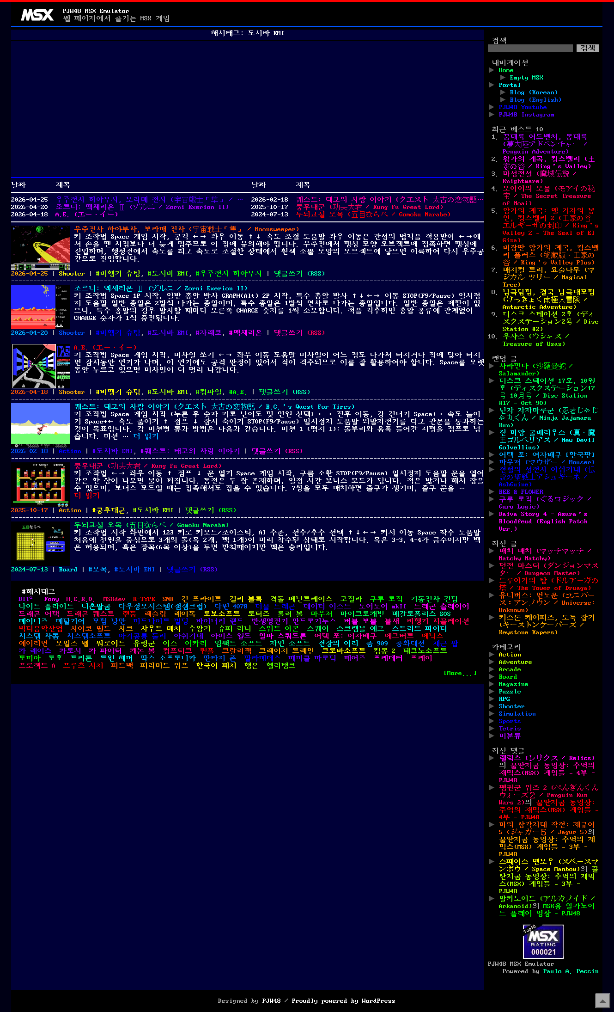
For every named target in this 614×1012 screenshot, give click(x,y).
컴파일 (211, 392)
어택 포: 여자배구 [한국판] (547, 455)
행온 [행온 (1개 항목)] (251, 665)
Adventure (515, 662)
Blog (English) (536, 100)
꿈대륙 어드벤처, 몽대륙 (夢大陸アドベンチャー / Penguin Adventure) (545, 144)
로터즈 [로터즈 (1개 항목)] (259, 614)
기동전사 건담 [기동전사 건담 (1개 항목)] (434, 599)
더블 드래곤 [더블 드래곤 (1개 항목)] (275, 606)
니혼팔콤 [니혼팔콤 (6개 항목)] (96, 606)
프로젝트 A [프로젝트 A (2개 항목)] (36, 665)
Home (506, 70)
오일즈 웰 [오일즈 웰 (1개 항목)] (72, 643)
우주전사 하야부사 (231, 273)
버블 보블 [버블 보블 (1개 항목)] (360, 621)
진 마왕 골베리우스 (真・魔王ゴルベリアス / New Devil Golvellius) (547, 440)
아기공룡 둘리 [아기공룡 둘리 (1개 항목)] (142, 636)
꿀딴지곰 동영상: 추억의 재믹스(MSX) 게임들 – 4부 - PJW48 (547, 773)
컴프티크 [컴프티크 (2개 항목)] (177, 651)
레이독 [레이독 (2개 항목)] (185, 614)
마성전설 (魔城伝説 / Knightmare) (540, 177)
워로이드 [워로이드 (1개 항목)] (111, 643)
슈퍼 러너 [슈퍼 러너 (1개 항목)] (234, 628)
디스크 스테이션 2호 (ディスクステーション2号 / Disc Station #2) (551, 322)
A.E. (240, 392)
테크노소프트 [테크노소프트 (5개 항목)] (425, 651)
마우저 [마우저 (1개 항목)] (321, 614)
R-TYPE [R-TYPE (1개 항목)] (144, 599)
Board (68, 569)
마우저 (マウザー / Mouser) (547, 462)
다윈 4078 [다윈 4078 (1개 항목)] (231, 606)
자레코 (211, 333)
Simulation (517, 714)
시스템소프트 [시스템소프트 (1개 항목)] (89, 636)
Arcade (510, 669)
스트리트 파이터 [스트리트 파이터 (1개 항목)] (419, 628)
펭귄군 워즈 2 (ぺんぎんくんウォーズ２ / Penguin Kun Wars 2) (549, 795)
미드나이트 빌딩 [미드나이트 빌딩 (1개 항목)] (160, 621)
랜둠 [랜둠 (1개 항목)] (129, 614)
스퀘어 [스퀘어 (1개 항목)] (318, 628)
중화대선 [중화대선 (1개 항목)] (410, 643)
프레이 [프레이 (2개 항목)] (421, 658)
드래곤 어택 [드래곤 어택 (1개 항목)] (38, 614)
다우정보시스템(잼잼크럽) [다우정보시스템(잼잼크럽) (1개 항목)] (162, 606)
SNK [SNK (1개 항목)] (168, 599)
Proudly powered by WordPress (343, 1001)
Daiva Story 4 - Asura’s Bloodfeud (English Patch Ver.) (543, 521)
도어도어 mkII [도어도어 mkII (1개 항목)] (383, 606)
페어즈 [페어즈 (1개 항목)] (355, 658)
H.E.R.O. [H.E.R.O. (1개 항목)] (81, 599)
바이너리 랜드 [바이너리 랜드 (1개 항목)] (220, 621)
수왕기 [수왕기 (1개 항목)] (199, 628)
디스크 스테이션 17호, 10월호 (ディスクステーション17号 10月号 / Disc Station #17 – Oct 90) (547, 392)
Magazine (514, 684)
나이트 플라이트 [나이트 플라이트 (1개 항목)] (46, 606)
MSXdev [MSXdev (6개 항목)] (114, 599)
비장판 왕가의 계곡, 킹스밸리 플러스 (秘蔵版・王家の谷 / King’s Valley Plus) (551, 255)
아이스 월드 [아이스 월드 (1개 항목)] (231, 636)
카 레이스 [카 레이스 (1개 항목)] (35, 651)
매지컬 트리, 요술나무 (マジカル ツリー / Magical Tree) (549, 277)
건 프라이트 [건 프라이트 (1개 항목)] (201, 599)
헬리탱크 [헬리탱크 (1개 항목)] (281, 665)
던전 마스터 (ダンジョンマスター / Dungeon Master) (549, 569)
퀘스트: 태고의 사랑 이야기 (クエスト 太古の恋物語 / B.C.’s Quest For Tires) (390, 199)
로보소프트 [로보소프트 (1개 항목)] (221, 614)
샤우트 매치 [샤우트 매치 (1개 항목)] (160, 628)
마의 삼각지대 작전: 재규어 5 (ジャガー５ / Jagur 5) (547, 828)
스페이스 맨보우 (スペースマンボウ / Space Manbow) (549, 865)
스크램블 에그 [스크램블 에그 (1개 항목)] (360, 628)
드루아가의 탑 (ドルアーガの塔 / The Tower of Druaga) (549, 584)
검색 (499, 40)
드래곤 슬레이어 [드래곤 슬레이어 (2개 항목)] (441, 606)
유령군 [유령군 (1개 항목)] (144, 643)
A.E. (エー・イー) (86, 214)
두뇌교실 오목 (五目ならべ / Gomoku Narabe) (373, 214)
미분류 (510, 736)
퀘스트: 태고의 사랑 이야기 (192, 451)
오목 (99, 569)
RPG (504, 699)
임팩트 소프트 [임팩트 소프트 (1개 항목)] (238, 643)
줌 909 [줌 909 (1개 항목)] (377, 643)
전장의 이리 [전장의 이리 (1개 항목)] (338, 643)
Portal (510, 85)
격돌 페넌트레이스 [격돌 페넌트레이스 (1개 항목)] (301, 599)
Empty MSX (526, 77)
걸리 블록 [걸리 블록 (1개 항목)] (245, 599)
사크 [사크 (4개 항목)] (125, 628)
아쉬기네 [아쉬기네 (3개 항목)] (188, 636)
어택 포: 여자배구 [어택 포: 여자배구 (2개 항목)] (345, 636)
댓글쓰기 (288, 273)
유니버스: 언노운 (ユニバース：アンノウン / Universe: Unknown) (547, 603)
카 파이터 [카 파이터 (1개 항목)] (105, 651)
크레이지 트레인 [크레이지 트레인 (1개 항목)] (286, 651)
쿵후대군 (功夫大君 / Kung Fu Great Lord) (370, 207)
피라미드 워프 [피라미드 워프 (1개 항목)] (164, 665)
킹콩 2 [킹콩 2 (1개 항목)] (384, 651)
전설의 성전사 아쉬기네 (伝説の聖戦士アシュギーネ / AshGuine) (547, 477)
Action (70, 451)
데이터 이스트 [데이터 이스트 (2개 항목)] (327, 606)
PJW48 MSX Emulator (96, 11)
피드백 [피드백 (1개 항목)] (122, 665)
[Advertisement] (247, 109)
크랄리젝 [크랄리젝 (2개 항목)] (236, 651)
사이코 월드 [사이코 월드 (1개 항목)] (90, 628)
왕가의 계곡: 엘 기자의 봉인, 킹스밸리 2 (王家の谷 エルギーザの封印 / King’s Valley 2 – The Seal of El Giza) (551, 225)
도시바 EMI (170, 273)
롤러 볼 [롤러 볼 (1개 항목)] (290, 614)
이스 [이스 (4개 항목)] (170, 643)
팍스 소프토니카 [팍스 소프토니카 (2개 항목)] (168, 658)
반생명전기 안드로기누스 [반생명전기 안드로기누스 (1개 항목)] (293, 621)
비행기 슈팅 (120, 273)
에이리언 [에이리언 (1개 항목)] (33, 643)
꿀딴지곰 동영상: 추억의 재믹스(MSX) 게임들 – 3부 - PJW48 (547, 847)
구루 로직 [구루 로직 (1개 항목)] (386, 599)
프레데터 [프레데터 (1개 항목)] (388, 658)
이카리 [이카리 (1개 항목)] (196, 643)
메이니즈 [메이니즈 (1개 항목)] (33, 621)
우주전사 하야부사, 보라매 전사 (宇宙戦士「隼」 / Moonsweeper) (149, 199)
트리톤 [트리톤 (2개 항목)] (81, 658)
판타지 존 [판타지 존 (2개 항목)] (220, 658)
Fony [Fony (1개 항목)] (51, 599)
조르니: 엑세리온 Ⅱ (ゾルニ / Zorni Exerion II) (142, 207)
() (316, 273)
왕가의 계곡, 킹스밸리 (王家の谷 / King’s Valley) (549, 162)
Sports (510, 721)
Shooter (72, 273)
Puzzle (510, 691)
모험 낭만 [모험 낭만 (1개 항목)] (109, 621)
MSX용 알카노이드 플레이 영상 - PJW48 (547, 909)
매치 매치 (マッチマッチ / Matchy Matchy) (545, 554)
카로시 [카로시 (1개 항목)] (70, 651)
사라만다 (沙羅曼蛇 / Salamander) (536, 369)
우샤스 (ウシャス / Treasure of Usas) (536, 340)
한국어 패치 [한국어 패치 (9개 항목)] (216, 665)
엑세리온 (247, 333)
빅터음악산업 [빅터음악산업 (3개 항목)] (40, 628)
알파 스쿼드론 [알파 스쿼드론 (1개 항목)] (283, 636)
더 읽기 (146, 436)
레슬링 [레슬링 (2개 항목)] (155, 614)
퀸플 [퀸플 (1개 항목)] (207, 651)
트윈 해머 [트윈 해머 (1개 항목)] (116, 658)
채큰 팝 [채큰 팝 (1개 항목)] (445, 643)
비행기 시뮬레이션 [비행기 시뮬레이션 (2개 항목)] (438, 621)
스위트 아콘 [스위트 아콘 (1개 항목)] (279, 628)
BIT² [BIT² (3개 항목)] (27, 599)
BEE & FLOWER (521, 492)
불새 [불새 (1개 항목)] (391, 621)
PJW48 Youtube (523, 107)
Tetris (510, 728)
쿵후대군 (111, 510)
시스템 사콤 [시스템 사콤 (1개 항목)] (38, 636)
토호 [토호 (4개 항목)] (55, 658)
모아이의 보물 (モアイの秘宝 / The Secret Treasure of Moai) (549, 196)
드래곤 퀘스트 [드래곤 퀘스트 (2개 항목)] (91, 614)
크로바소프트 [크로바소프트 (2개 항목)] (344, 651)
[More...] (460, 673)
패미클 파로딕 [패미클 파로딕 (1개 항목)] (312, 658)
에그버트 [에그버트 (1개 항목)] (399, 636)
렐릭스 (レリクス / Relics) (547, 758)
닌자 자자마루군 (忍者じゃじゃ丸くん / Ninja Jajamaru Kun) (549, 418)
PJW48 (271, 1001)
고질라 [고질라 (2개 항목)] (351, 599)
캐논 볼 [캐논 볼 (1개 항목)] (142, 651)
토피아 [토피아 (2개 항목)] (29, 658)
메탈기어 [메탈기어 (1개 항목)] (70, 621)
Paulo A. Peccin (571, 971)
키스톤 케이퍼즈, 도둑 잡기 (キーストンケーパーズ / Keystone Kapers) (547, 625)
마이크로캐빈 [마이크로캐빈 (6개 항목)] (362, 614)
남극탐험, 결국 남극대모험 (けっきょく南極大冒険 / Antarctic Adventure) (549, 299)
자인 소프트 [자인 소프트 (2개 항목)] (290, 643)
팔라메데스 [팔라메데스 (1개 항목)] (262, 658)
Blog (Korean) (534, 92)
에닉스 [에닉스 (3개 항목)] (432, 636)
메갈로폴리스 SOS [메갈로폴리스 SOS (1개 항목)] (421, 614)
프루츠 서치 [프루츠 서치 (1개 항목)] (83, 665)
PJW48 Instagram (526, 114)
